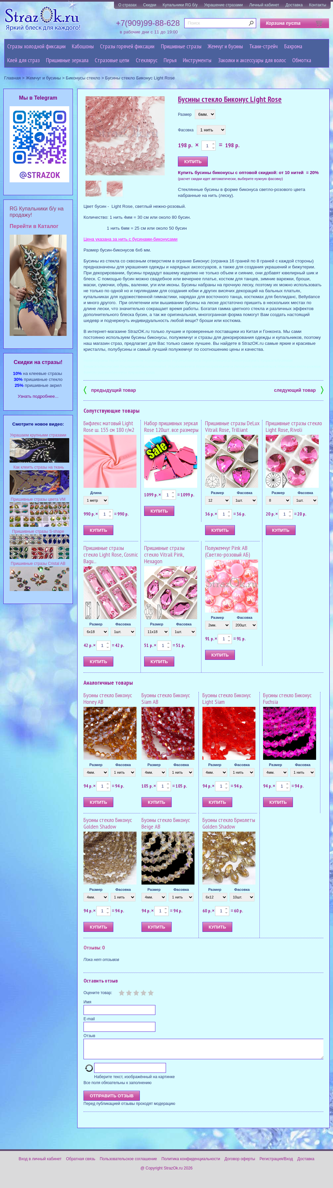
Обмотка (301, 60)
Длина (95, 493)
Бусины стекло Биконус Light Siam (226, 698)
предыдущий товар (109, 389)
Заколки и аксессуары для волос (252, 60)
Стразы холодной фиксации (36, 46)
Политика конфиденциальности (190, 1163)
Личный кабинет (264, 5)
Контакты (317, 5)
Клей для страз (23, 60)
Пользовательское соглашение (128, 1163)
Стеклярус (146, 60)
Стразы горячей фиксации (127, 46)
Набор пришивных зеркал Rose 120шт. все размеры (171, 426)
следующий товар (298, 389)
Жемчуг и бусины (225, 46)
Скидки (149, 5)
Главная (12, 77)
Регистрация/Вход (276, 1163)
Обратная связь (80, 1163)
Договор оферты (240, 1163)
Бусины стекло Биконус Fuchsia (287, 698)
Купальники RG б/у (180, 5)
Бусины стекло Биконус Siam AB (165, 698)
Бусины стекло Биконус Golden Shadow (107, 823)
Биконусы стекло (83, 77)
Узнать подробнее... (38, 396)
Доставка (294, 5)
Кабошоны (83, 46)
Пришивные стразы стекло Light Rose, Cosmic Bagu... (110, 554)
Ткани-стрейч (263, 46)
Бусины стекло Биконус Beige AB (165, 823)
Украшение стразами (223, 5)
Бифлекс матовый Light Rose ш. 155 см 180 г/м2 (108, 426)
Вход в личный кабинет (40, 1163)
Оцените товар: (97, 992)
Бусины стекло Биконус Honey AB (107, 698)
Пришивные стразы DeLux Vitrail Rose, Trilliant (232, 426)
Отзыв (89, 1035)
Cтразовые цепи (112, 60)
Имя (87, 1002)
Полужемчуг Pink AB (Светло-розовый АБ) (227, 551)
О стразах (127, 5)
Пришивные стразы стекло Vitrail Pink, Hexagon (164, 554)
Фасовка (186, 130)
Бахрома (293, 46)
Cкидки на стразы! (38, 362)
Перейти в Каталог (34, 226)
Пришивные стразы (181, 46)
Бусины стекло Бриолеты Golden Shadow (228, 823)
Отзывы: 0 (94, 947)
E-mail (89, 1019)
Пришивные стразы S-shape (38, 531)
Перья (170, 60)
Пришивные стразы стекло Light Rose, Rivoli (294, 426)
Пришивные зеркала (67, 60)
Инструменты (197, 60)
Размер (185, 114)
